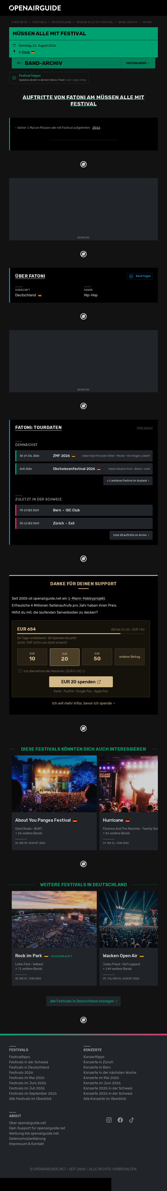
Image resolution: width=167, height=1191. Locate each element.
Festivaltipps (19, 1056)
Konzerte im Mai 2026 (101, 1077)
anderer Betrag (129, 656)
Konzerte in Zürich (99, 1061)
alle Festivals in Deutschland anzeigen (82, 1000)
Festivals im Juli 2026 (27, 1087)
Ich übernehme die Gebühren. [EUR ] (52, 670)
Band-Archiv (128, 22)
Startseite (20, 22)
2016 (96, 127)
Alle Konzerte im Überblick (105, 1098)
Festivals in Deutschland (29, 1066)
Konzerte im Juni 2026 (102, 1082)
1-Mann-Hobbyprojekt (86, 598)
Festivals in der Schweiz (28, 1061)
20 (65, 657)
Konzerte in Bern (97, 1066)
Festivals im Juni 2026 (27, 1082)
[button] (138, 63)
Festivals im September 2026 (33, 1093)
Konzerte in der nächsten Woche (110, 1072)
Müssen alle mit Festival (95, 22)
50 (97, 657)
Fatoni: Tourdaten (38, 427)
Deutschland (61, 22)
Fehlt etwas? (145, 427)
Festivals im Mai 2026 (26, 1077)
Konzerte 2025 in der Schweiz (108, 1087)
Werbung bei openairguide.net (34, 1132)
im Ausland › (128, 480)
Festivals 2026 (21, 1072)
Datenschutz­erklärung (27, 1138)
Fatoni (147, 22)
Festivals (39, 22)
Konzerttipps (94, 1056)
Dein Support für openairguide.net (37, 1127)
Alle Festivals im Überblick (30, 1098)
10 (32, 657)
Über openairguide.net (27, 1122)
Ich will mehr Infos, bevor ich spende (82, 703)
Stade (26, 52)
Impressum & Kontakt (26, 1143)
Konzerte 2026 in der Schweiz (108, 1093)
